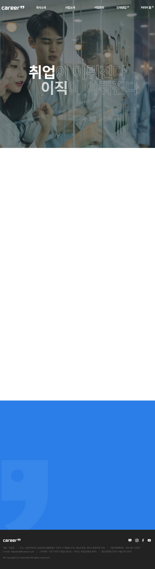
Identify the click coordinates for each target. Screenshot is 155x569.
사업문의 (99, 7)
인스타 (137, 540)
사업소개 (70, 7)
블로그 (130, 540)
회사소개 (41, 7)
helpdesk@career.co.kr (22, 551)
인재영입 (121, 7)
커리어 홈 (146, 7)
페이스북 (143, 540)
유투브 (149, 540)
